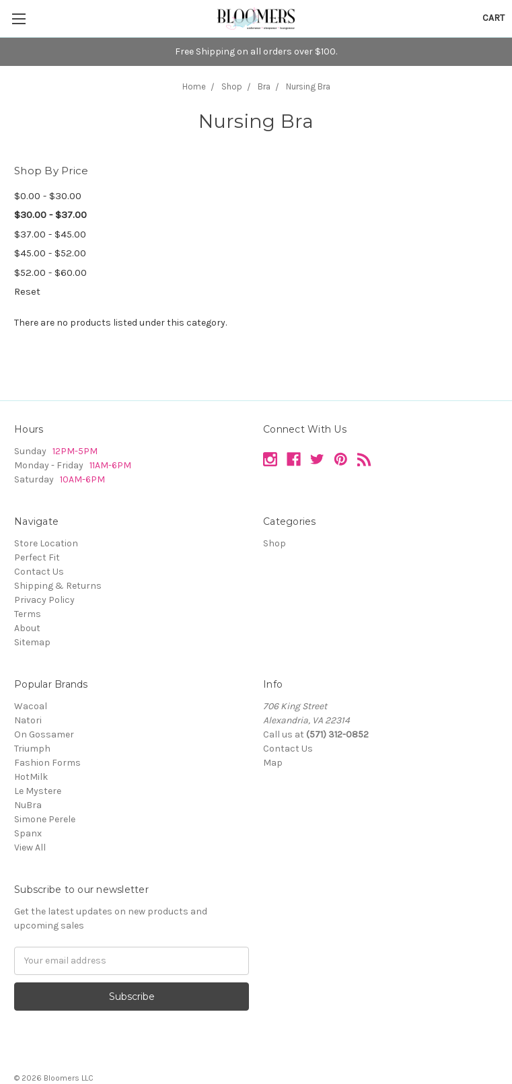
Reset (27, 291)
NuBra (28, 805)
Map (273, 762)
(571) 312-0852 (337, 734)
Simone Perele (44, 819)
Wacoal (30, 706)
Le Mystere (37, 791)
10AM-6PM (82, 479)
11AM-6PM (109, 465)
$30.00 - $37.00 (50, 215)
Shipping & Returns (58, 585)
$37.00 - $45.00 (50, 234)
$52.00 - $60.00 (50, 272)
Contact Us (39, 571)
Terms (27, 614)
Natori (28, 720)
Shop (274, 543)
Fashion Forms (47, 762)
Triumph (32, 748)
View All (30, 847)
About (27, 628)
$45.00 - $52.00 (50, 253)
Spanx (28, 833)
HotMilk (31, 777)
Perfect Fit (37, 557)
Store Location (46, 543)
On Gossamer (44, 734)
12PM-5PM (75, 451)
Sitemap (32, 642)
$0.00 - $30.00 (47, 196)
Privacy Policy (44, 600)
